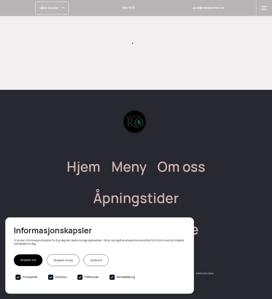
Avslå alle (96, 260)
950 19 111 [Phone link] (128, 8)
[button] (264, 8)
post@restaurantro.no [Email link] (208, 8)
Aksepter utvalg (63, 260)
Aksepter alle (28, 260)
